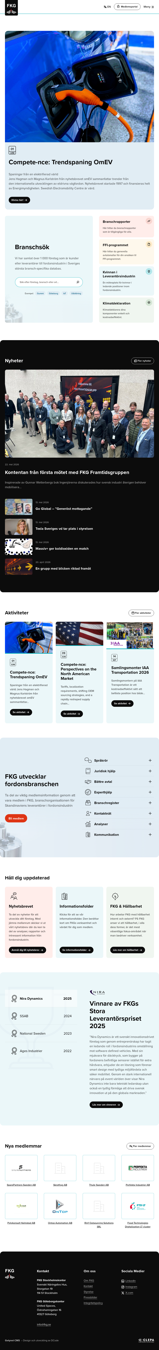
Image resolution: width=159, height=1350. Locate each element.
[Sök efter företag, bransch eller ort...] (49, 282)
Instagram (129, 1287)
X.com (127, 1293)
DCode (55, 1340)
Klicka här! (19, 200)
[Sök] (77, 282)
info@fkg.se (44, 1324)
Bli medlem (16, 818)
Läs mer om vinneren (106, 1104)
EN (107, 7)
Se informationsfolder (76, 950)
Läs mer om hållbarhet (127, 950)
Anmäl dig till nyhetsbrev (27, 950)
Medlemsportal (127, 6)
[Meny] (149, 7)
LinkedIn (128, 1281)
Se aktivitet (21, 712)
